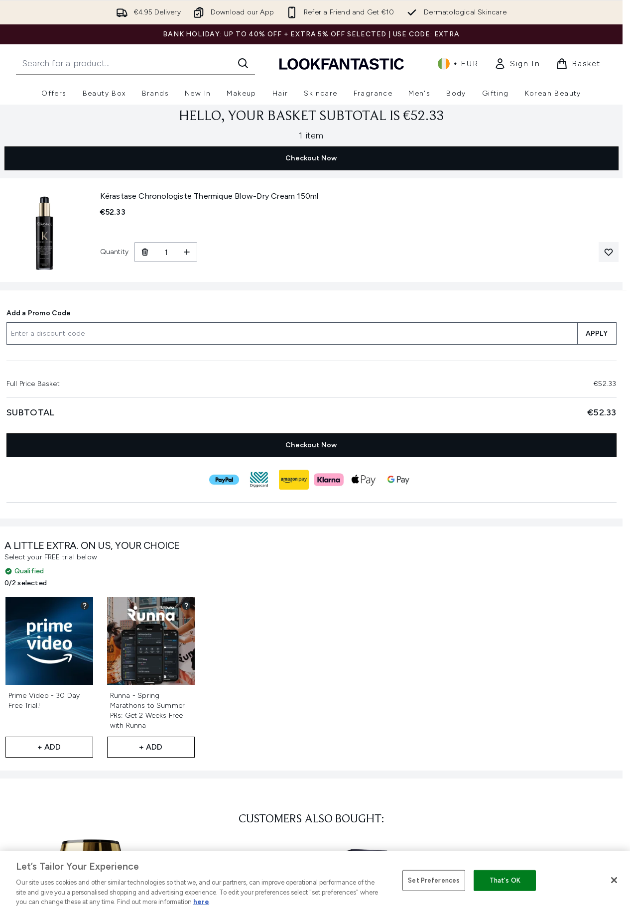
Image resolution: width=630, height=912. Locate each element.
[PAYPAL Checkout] (224, 479)
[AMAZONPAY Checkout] (293, 479)
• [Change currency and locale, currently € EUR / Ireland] (458, 64)
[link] (517, 64)
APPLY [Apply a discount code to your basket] (597, 333)
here (201, 902)
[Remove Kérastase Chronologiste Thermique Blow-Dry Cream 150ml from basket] (144, 252)
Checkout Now (311, 158)
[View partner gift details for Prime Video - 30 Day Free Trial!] (85, 606)
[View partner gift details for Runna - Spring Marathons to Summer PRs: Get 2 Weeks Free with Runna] (186, 606)
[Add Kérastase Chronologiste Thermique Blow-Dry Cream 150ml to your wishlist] (609, 252)
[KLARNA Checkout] (328, 479)
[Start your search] (135, 63)
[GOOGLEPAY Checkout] (398, 479)
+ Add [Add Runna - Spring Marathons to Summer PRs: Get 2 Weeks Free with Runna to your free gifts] (151, 747)
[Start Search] (243, 63)
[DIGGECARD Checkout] (259, 479)
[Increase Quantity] (187, 252)
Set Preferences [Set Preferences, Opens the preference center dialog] (434, 880)
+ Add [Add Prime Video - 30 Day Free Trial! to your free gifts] (49, 747)
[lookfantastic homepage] (341, 63)
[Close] (614, 880)
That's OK (505, 880)
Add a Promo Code (38, 313)
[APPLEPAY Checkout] (363, 479)
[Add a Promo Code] (291, 333)
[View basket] (578, 64)
